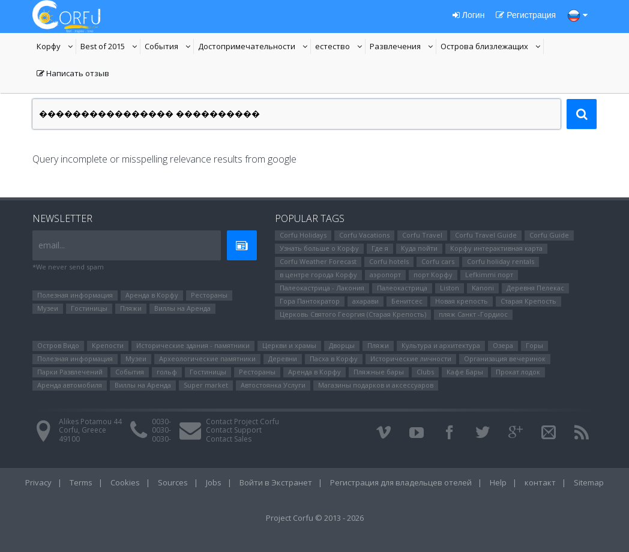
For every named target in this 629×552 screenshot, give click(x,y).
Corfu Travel (422, 234)
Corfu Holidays (303, 234)
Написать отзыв (73, 74)
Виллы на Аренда (182, 308)
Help (498, 482)
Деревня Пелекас (535, 287)
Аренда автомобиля (69, 384)
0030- (161, 421)
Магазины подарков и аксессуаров (375, 384)
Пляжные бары (379, 371)
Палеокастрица (402, 287)
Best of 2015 (110, 47)
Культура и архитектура (441, 345)
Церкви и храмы (289, 345)
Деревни (282, 358)
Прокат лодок (518, 371)
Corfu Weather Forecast (318, 261)
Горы (534, 345)
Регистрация (526, 15)
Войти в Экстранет (275, 482)
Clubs (425, 371)
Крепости (108, 345)
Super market (206, 384)
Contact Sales (228, 439)
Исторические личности (410, 358)
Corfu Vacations (364, 234)
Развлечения (403, 47)
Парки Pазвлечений (70, 371)
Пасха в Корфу (334, 358)
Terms (81, 482)
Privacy (38, 482)
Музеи (47, 308)
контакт (540, 482)
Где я (380, 248)
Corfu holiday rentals (500, 261)
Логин (469, 15)
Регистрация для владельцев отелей (401, 482)
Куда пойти (419, 248)
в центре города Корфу (318, 274)
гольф (167, 371)
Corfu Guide (549, 234)
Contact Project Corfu (242, 421)
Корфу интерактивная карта (496, 248)
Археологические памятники (207, 358)
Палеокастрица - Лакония (322, 287)
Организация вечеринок (505, 358)
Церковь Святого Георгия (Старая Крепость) (353, 314)
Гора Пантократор (310, 300)
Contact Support (234, 430)
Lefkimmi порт (489, 274)
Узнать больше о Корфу (319, 248)
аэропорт (385, 274)
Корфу (56, 47)
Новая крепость (461, 300)
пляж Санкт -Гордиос (473, 314)
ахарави (365, 300)
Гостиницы (89, 308)
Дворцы (342, 345)
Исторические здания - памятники (193, 345)
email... (51, 245)
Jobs (213, 482)
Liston (449, 287)
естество (340, 47)
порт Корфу (433, 274)
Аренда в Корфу (151, 294)
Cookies (125, 482)
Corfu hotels (389, 261)
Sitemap (589, 482)
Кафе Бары (465, 371)
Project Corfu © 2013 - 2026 (315, 517)
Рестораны (209, 294)
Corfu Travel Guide (486, 234)
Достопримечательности (246, 47)
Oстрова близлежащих (484, 47)
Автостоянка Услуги (273, 384)
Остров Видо (58, 345)
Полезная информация (75, 294)
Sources (173, 482)
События (169, 47)
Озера (503, 345)
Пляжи (131, 308)
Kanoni (483, 287)
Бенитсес (407, 300)
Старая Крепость (528, 300)
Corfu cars (437, 261)
